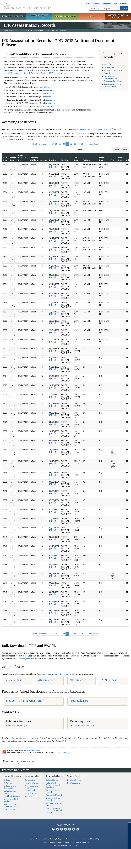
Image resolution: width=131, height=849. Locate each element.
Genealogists (30, 780)
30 (64, 144)
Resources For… (33, 776)
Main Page (108, 64)
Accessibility (44, 839)
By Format (8, 783)
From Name (102, 158)
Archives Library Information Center (11, 805)
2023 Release (46, 680)
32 (71, 144)
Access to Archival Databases (11, 800)
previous (42, 144)
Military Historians (32, 783)
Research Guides (54, 776)
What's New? (73, 776)
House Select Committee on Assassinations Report (114, 78)
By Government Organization (10, 787)
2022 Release (77, 680)
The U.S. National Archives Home (27, 6)
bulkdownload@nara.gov (23, 658)
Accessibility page (63, 752)
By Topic (7, 780)
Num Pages (121, 158)
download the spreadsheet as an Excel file (92, 129)
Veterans (28, 796)
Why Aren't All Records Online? (54, 804)
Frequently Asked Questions (24, 700)
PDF (51, 167)
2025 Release (14, 680)
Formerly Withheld (34, 158)
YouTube (69, 829)
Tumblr (65, 829)
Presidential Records (12, 796)
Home (6, 30)
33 (75, 144)
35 (82, 144)
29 (60, 144)
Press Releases (78, 700)
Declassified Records (54, 795)
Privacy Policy (55, 839)
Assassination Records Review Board (113, 85)
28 (56, 144)
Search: (81, 149)
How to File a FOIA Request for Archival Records (54, 810)
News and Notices (74, 780)
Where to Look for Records (53, 799)
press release (44, 87)
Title (113, 160)
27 (53, 144)
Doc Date (53, 160)
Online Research (12, 776)
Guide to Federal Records (52, 791)
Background (109, 67)
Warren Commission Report (113, 71)
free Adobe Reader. (31, 750)
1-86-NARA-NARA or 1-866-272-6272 (65, 845)
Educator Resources (65, 16)
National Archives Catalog (10, 792)
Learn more (108, 844)
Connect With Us (65, 825)
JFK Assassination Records (39, 30)
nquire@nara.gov (19, 725)
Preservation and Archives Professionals (31, 788)
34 (79, 144)
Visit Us (91, 16)
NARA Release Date (22, 157)
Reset (125, 149)
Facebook (53, 829)
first (35, 144)
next (91, 144)
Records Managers (32, 793)
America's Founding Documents (118, 16)
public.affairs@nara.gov (85, 725)
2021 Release (109, 680)
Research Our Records (13, 16)
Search (124, 8)
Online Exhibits (9, 809)
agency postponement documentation (58, 674)
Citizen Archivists (93, 3)
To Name (87, 160)
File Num (76, 158)
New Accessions (73, 783)
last (96, 144)
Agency (43, 160)
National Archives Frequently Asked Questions (53, 785)
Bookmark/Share (110, 3)
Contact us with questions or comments (17, 764)
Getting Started (52, 780)
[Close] (128, 825)
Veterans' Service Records (39, 16)
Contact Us (123, 3)
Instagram (61, 829)
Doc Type (65, 160)
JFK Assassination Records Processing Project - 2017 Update (33, 73)
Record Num (12, 158)
